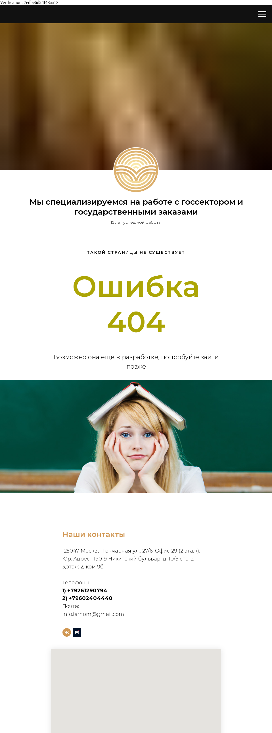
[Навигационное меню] (262, 14)
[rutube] (77, 632)
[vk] (66, 632)
